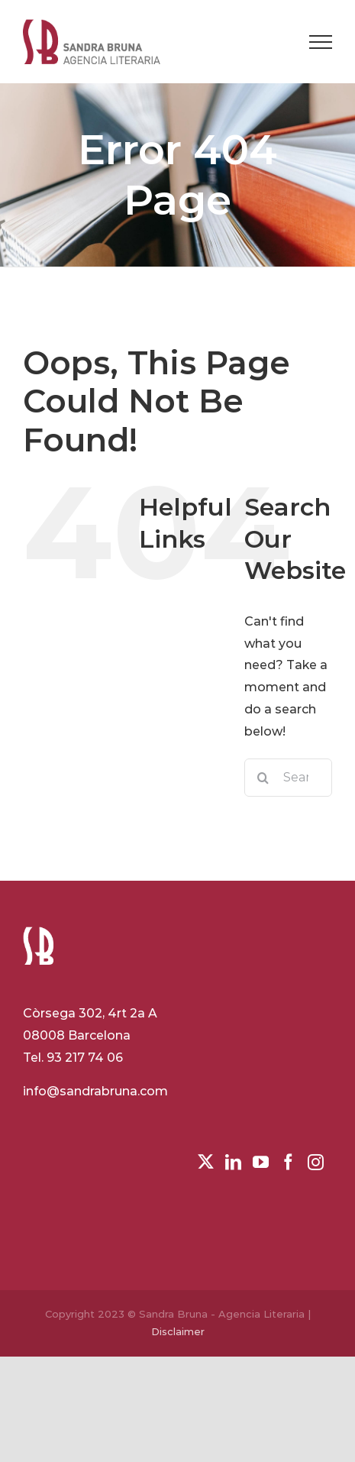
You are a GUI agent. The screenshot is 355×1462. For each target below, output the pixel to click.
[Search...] (288, 777)
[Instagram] (316, 1162)
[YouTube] (261, 1162)
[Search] (263, 777)
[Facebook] (288, 1162)
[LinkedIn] (233, 1162)
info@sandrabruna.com (95, 1091)
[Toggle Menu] (320, 42)
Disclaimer (178, 1331)
